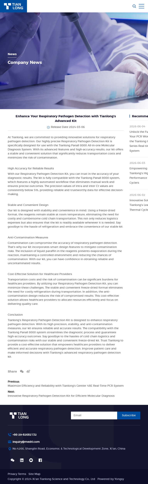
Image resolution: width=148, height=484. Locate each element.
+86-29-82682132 (25, 434)
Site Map (34, 474)
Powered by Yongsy (111, 479)
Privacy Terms (17, 474)
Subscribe (129, 415)
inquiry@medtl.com (26, 442)
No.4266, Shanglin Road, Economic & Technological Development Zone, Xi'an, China (69, 448)
